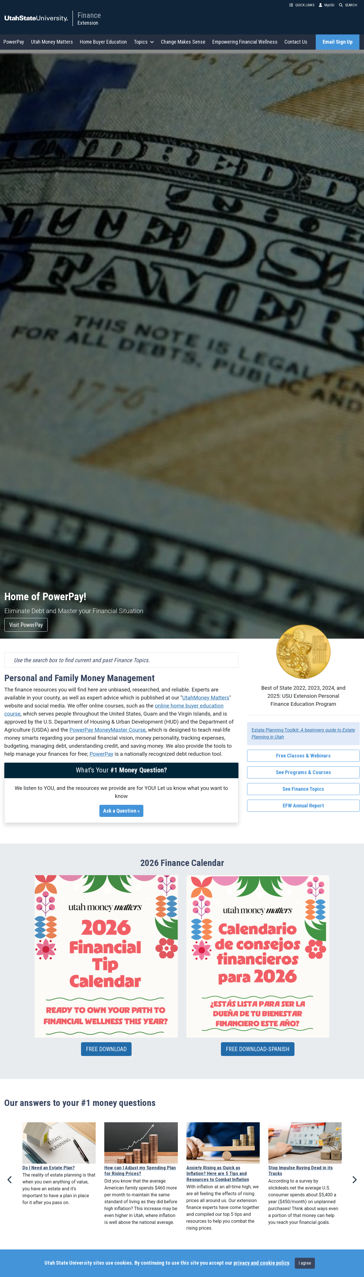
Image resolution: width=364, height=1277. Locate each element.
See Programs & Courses (303, 772)
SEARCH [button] (348, 5)
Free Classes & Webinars (303, 756)
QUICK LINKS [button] (301, 5)
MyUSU (326, 5)
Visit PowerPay (26, 624)
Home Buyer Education (103, 42)
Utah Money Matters (52, 42)
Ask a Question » (121, 811)
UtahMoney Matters (205, 698)
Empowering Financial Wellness (245, 42)
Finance (89, 15)
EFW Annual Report (303, 806)
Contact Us (295, 42)
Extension (88, 23)
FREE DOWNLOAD (106, 1049)
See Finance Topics (303, 789)
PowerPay (13, 42)
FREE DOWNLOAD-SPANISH (258, 1049)
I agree (304, 1263)
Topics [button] (144, 42)
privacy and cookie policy (261, 1263)
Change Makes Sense (183, 42)
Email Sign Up (338, 42)
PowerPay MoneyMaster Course (108, 730)
